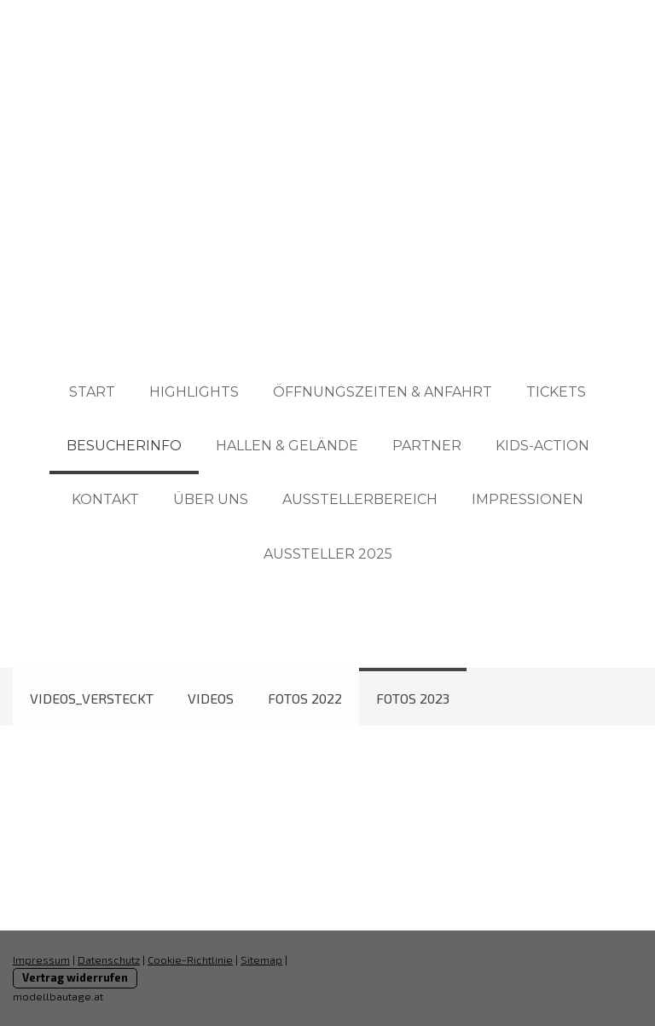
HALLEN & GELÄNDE (287, 446)
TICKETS (556, 392)
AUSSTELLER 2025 (328, 554)
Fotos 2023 (412, 698)
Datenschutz (109, 959)
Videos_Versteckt (92, 698)
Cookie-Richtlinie (190, 959)
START (92, 392)
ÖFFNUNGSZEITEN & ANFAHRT (382, 392)
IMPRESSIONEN (527, 499)
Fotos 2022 (305, 698)
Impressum (41, 959)
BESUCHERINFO (124, 446)
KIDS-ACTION (542, 446)
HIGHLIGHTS (194, 392)
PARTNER (426, 446)
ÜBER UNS (210, 499)
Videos (211, 698)
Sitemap (261, 959)
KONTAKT (105, 499)
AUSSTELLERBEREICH (360, 499)
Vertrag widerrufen (75, 977)
